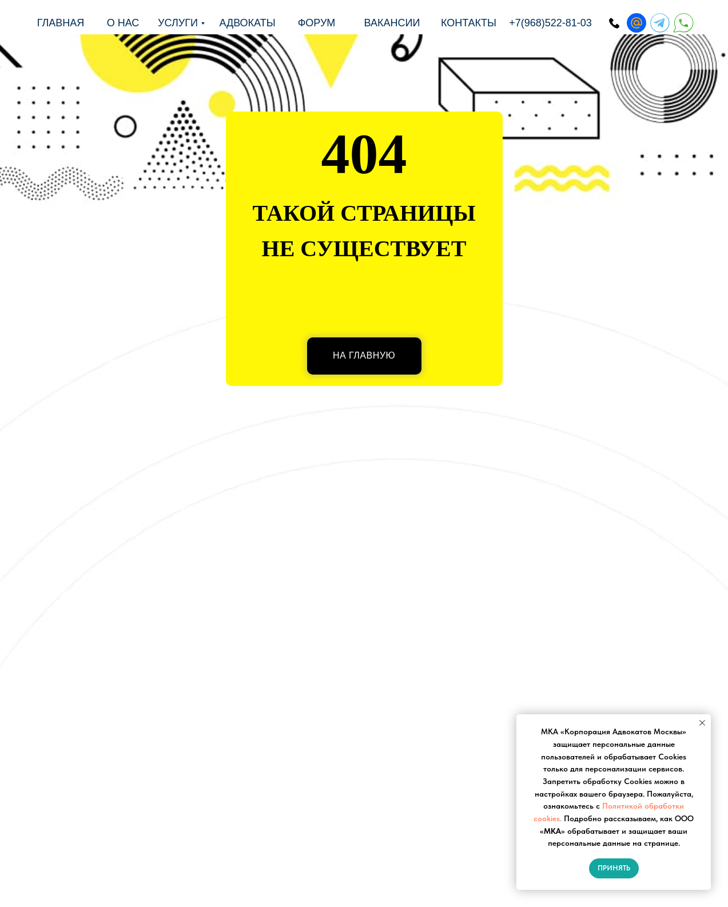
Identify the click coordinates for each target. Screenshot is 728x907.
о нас (123, 23)
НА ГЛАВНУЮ (364, 355)
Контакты (468, 23)
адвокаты (247, 23)
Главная (61, 23)
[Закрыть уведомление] (702, 723)
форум (317, 23)
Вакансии (392, 23)
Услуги (178, 23)
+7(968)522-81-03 (550, 23)
